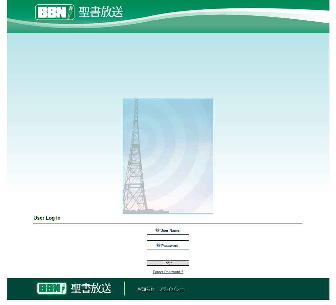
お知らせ (146, 289)
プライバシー (171, 289)
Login (13, 289)
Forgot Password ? (168, 272)
